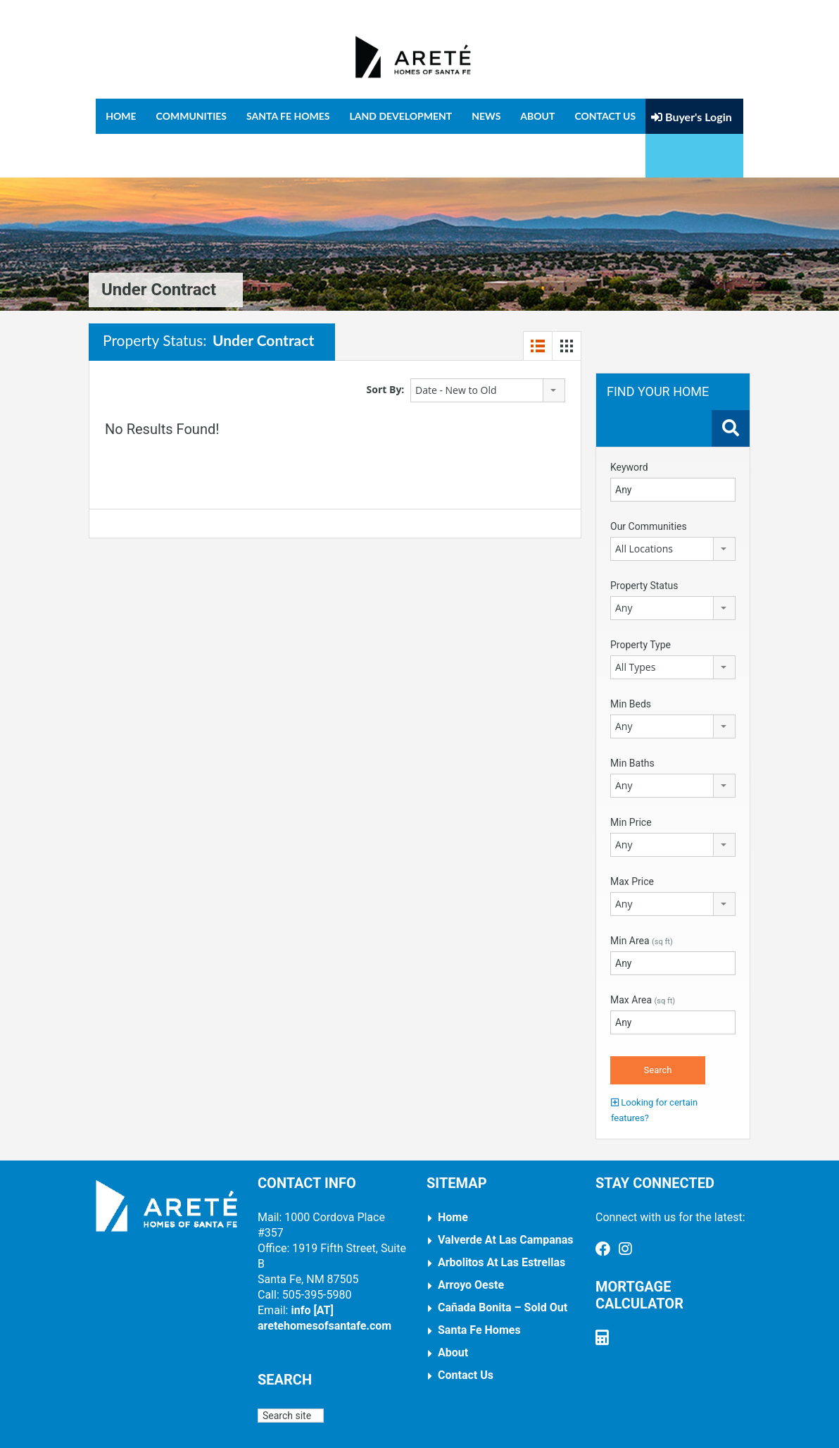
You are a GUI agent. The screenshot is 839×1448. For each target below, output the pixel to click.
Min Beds (630, 660)
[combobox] (487, 347)
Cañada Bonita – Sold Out (502, 1263)
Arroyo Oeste (471, 1241)
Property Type (640, 601)
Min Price (631, 778)
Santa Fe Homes (288, 116)
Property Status (644, 541)
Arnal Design (438, 1426)
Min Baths (632, 719)
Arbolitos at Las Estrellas (501, 1218)
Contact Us (605, 116)
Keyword (629, 423)
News (486, 116)
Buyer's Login (691, 117)
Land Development (401, 116)
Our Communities (648, 482)
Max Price (632, 837)
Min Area (641, 897)
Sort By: (386, 345)
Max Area (642, 956)
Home (121, 116)
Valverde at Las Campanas (506, 1196)
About (537, 116)
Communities (191, 116)
